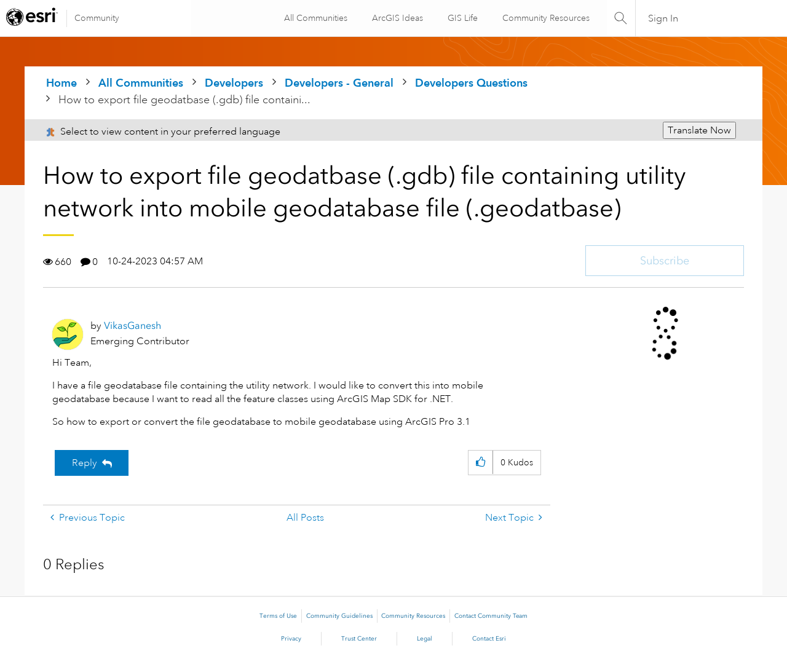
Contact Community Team (491, 616)
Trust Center (359, 638)
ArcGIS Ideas (396, 17)
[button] (480, 463)
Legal (424, 638)
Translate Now (699, 130)
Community (96, 17)
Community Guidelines (339, 616)
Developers (234, 82)
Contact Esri (489, 638)
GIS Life (461, 17)
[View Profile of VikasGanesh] (132, 325)
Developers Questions (471, 82)
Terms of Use (278, 616)
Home (61, 82)
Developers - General (339, 82)
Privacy (291, 638)
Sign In (663, 18)
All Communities (314, 17)
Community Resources (544, 17)
